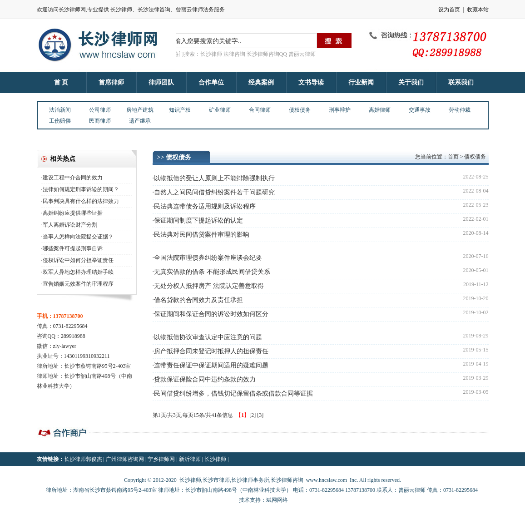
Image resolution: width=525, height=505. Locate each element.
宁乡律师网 (161, 459)
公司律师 (100, 110)
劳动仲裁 (460, 110)
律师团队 (161, 82)
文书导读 (311, 82)
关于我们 (411, 82)
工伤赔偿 (60, 121)
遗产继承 (140, 121)
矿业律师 (220, 110)
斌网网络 (277, 500)
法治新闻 (60, 110)
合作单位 (211, 82)
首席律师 (111, 82)
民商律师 (100, 121)
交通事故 (420, 110)
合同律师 (260, 110)
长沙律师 (215, 459)
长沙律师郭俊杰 (83, 459)
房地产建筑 (140, 110)
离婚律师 (380, 110)
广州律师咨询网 (125, 459)
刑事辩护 (340, 110)
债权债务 (300, 110)
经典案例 (261, 82)
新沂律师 (190, 459)
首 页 (61, 82)
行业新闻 (361, 82)
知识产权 (180, 110)
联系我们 (461, 82)
